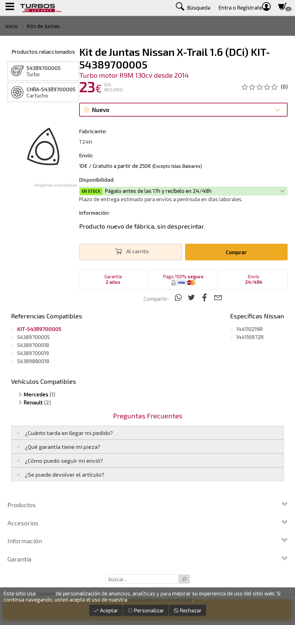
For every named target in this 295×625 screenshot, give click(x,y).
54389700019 (33, 353)
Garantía (147, 559)
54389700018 (33, 345)
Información (147, 540)
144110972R (250, 337)
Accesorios (147, 523)
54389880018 (33, 361)
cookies (46, 593)
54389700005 (33, 337)
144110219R (249, 329)
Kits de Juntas (43, 26)
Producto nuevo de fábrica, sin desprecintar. (142, 226)
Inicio (12, 26)
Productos (147, 504)
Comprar (236, 252)
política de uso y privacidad (160, 599)
